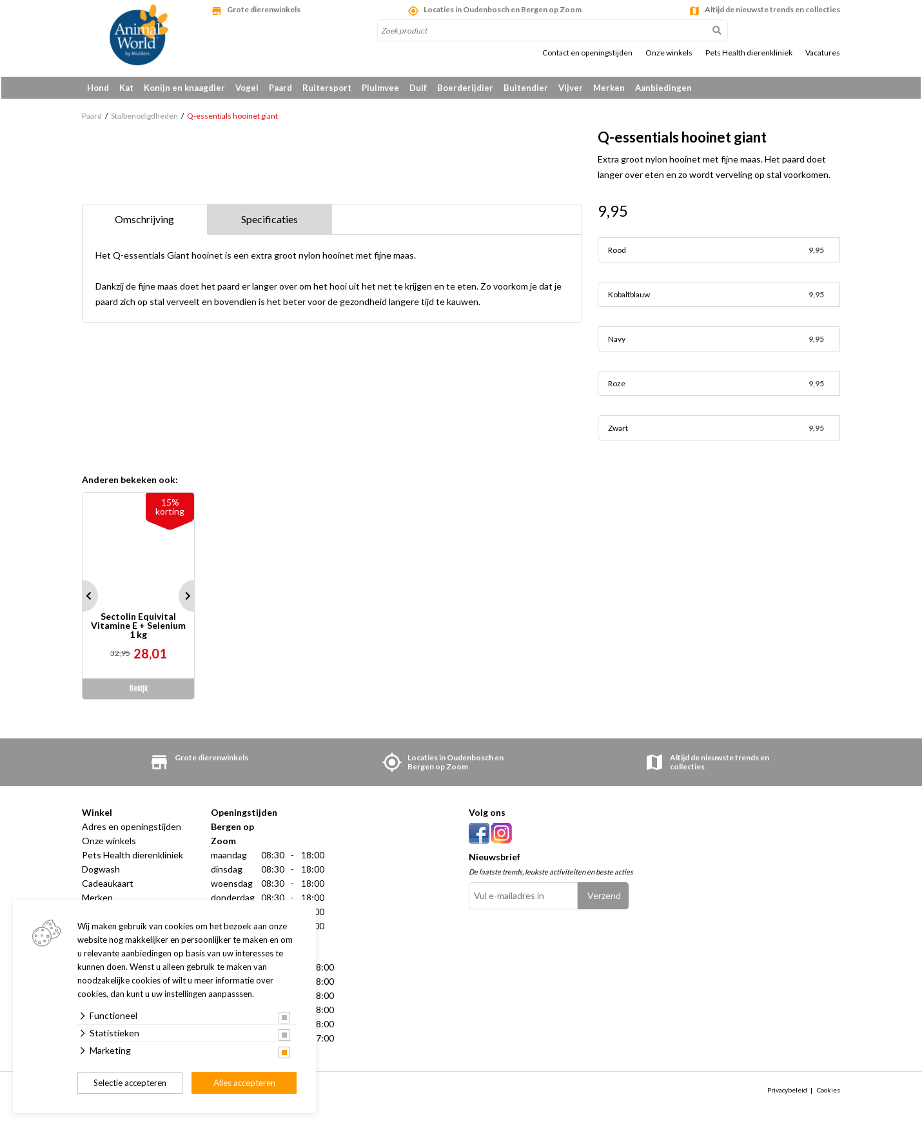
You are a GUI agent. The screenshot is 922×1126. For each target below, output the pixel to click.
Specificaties (269, 221)
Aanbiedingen (663, 88)
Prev (82, 598)
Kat (126, 88)
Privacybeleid (787, 1092)
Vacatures (822, 53)
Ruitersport (326, 88)
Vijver (570, 88)
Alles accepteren (244, 1083)
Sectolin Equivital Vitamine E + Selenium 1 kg (138, 628)
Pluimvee (380, 88)
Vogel (247, 88)
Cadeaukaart (107, 885)
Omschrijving (144, 221)
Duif (418, 88)
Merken (609, 88)
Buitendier (526, 88)
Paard (280, 88)
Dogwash (101, 871)
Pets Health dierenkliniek (748, 53)
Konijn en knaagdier (184, 88)
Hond (98, 88)
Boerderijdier (465, 88)
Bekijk (139, 691)
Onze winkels (668, 53)
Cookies (828, 1092)
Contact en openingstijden (587, 53)
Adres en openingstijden (131, 829)
